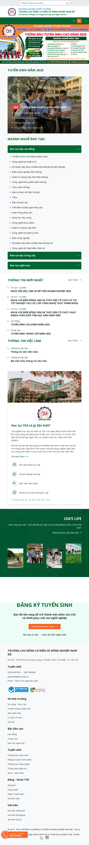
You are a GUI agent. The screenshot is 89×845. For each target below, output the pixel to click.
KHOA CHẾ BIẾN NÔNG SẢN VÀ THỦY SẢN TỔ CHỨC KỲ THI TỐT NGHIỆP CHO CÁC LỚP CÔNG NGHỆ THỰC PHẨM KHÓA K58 (44, 303)
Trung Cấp (12, 738)
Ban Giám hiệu (14, 713)
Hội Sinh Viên (14, 798)
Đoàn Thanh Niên (16, 794)
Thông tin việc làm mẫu (24, 351)
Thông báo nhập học (17, 768)
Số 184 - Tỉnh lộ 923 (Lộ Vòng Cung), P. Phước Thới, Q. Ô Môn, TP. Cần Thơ (43, 659)
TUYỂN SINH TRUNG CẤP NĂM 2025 (31, 333)
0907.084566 (29, 672)
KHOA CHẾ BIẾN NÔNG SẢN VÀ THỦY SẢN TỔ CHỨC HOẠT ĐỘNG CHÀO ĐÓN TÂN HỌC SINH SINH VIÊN (43, 314)
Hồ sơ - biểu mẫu (15, 773)
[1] (29, 156)
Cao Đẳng (12, 734)
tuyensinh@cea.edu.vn (18, 676)
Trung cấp (15, 330)
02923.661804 (14, 672)
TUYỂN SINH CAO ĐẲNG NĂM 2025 (30, 324)
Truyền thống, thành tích (19, 708)
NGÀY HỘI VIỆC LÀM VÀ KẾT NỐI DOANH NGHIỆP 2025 (41, 291)
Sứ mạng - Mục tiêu (17, 704)
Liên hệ (11, 722)
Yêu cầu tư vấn (30, 634)
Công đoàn (13, 789)
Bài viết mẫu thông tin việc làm (29, 361)
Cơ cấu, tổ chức (15, 717)
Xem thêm (74, 280)
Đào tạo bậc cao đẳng (44, 149)
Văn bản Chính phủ (16, 810)
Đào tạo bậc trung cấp (44, 255)
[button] (14, 44)
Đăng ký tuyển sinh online (19, 759)
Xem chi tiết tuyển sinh (54, 634)
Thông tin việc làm (19, 348)
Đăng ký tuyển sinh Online (44, 626)
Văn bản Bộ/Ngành (16, 815)
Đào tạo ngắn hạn (44, 265)
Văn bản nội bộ (14, 819)
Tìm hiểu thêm (19, 456)
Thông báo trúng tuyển (18, 764)
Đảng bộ (11, 785)
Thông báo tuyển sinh (18, 755)
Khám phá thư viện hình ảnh (66, 532)
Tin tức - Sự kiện (18, 287)
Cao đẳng (15, 321)
